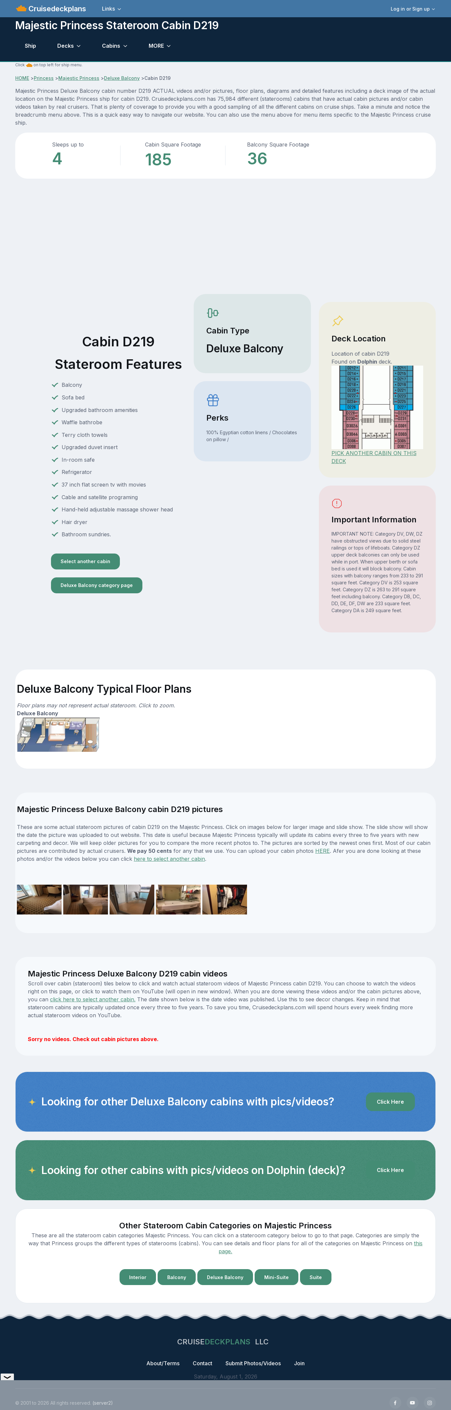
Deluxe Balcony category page (97, 585)
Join (299, 1363)
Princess (44, 78)
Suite (316, 1277)
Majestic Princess (78, 78)
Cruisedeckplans (56, 8)
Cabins (111, 45)
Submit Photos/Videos (253, 1363)
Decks (65, 45)
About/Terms (162, 1363)
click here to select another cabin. (92, 999)
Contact (202, 1363)
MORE (156, 45)
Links (108, 8)
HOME (22, 78)
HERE (322, 851)
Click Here (390, 1101)
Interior (137, 1277)
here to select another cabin (169, 858)
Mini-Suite (276, 1277)
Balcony (176, 1277)
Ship (30, 45)
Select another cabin (85, 561)
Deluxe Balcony (122, 78)
